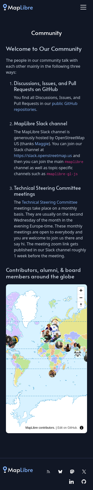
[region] (46, 358)
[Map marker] (77, 354)
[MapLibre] (18, 7)
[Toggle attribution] (82, 428)
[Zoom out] (81, 297)
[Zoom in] (81, 290)
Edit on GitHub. (68, 427)
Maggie (42, 143)
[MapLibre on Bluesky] (60, 471)
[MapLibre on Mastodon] (72, 471)
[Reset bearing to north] (81, 304)
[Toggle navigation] (83, 7)
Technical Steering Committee (49, 202)
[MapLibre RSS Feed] (48, 471)
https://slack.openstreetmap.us (43, 155)
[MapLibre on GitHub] (84, 481)
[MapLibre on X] (84, 471)
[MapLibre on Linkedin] (71, 481)
